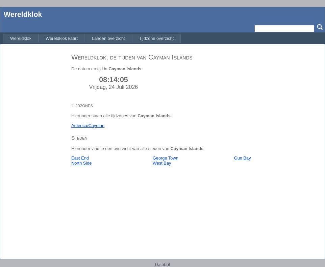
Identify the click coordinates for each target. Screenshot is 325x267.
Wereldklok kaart (62, 38)
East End (80, 158)
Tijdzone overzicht (156, 38)
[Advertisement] (34, 149)
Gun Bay (242, 158)
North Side (81, 163)
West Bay (162, 163)
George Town (165, 158)
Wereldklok (23, 14)
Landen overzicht (108, 38)
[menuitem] (21, 38)
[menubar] (92, 38)
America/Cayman (87, 125)
